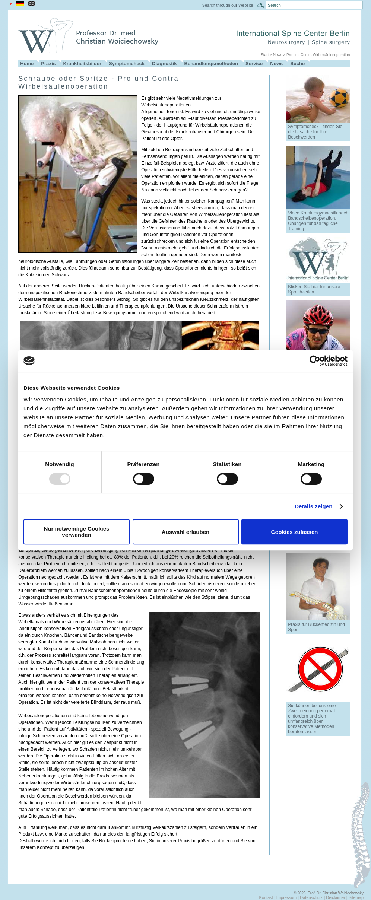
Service (254, 63)
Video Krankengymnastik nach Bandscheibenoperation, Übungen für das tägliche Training (318, 220)
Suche (297, 63)
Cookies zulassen (294, 532)
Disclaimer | (337, 897)
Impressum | (288, 897)
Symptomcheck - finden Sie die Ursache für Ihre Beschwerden (315, 132)
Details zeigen (313, 506)
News (277, 55)
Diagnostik (164, 63)
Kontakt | (267, 897)
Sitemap (356, 897)
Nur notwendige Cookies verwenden (77, 531)
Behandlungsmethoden (211, 63)
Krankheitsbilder (82, 63)
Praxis (48, 63)
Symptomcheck (127, 63)
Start (265, 55)
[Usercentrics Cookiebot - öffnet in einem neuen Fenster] (315, 360)
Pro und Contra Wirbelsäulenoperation (318, 55)
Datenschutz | (313, 897)
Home (27, 63)
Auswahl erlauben (185, 532)
